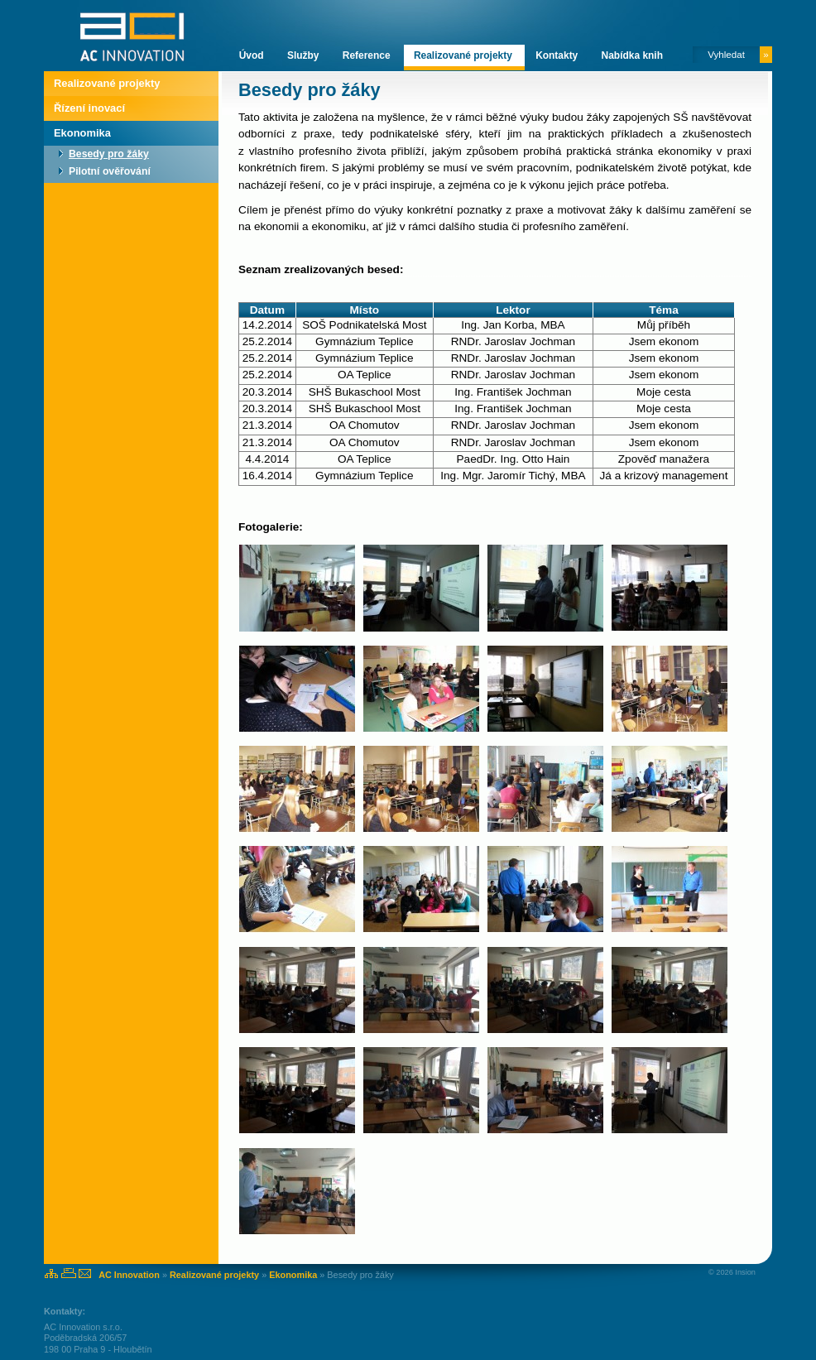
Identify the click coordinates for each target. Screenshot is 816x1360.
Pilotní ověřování (110, 171)
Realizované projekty (464, 55)
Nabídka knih (632, 55)
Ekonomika (82, 133)
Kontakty (557, 55)
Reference (368, 55)
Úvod (252, 55)
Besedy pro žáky (109, 154)
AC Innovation (129, 1275)
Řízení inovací (89, 108)
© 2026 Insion (732, 1272)
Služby (304, 55)
